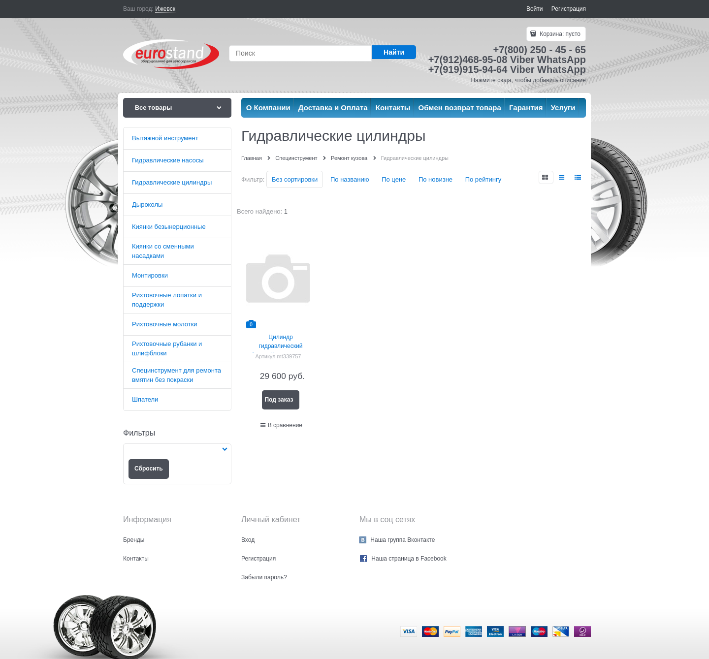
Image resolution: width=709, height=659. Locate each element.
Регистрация (568, 8)
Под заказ (278, 399)
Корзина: (559, 34)
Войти (534, 8)
